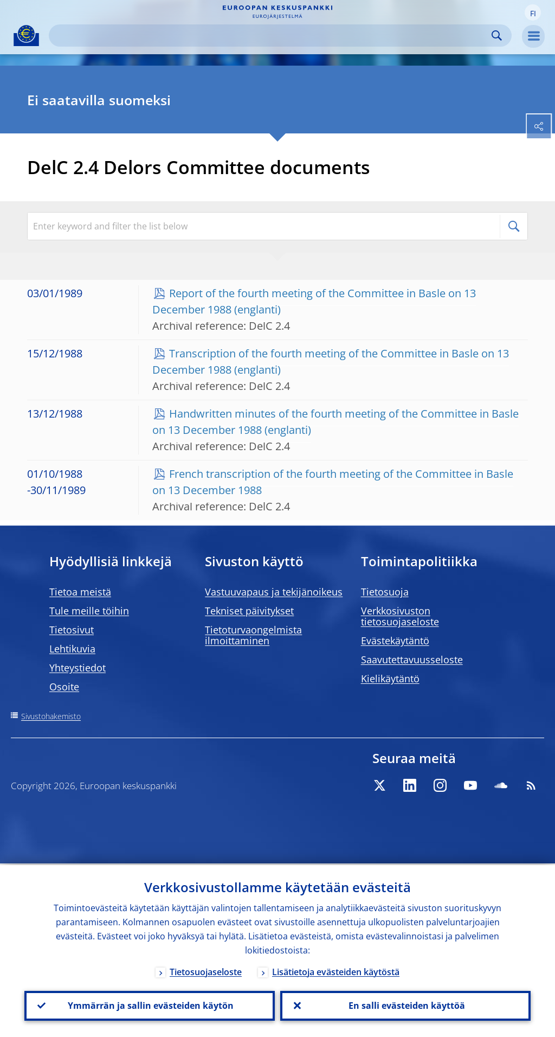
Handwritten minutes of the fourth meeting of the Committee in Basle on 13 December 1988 (335, 421)
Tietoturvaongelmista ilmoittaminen (253, 635)
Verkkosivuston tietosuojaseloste (400, 616)
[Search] (271, 35)
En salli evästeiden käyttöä (405, 1005)
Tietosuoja (385, 591)
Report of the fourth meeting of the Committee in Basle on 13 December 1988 (314, 301)
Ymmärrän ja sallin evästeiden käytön (150, 1005)
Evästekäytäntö (395, 640)
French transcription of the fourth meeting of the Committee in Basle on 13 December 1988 (332, 481)
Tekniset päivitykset (249, 610)
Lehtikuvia (72, 648)
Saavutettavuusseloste (412, 659)
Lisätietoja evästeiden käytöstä (335, 970)
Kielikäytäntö (390, 678)
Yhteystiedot (77, 667)
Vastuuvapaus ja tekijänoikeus (274, 591)
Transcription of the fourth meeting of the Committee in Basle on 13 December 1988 (330, 361)
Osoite (64, 686)
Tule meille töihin (89, 610)
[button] (533, 12)
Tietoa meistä (80, 591)
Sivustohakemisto (51, 716)
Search (497, 35)
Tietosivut (71, 629)
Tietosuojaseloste (206, 970)
